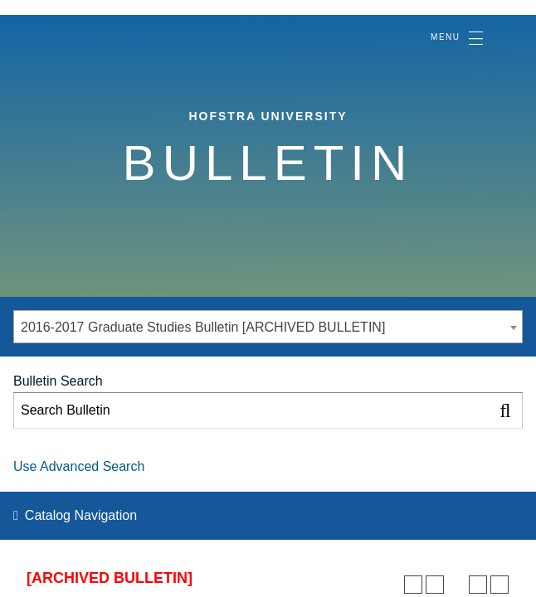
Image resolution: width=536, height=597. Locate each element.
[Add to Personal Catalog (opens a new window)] (435, 584)
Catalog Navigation (81, 515)
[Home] (73, 28)
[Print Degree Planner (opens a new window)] (413, 584)
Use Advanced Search (78, 466)
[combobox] (268, 326)
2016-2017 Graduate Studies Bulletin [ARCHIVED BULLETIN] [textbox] (203, 327)
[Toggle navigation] (456, 38)
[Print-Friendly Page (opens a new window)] (478, 584)
